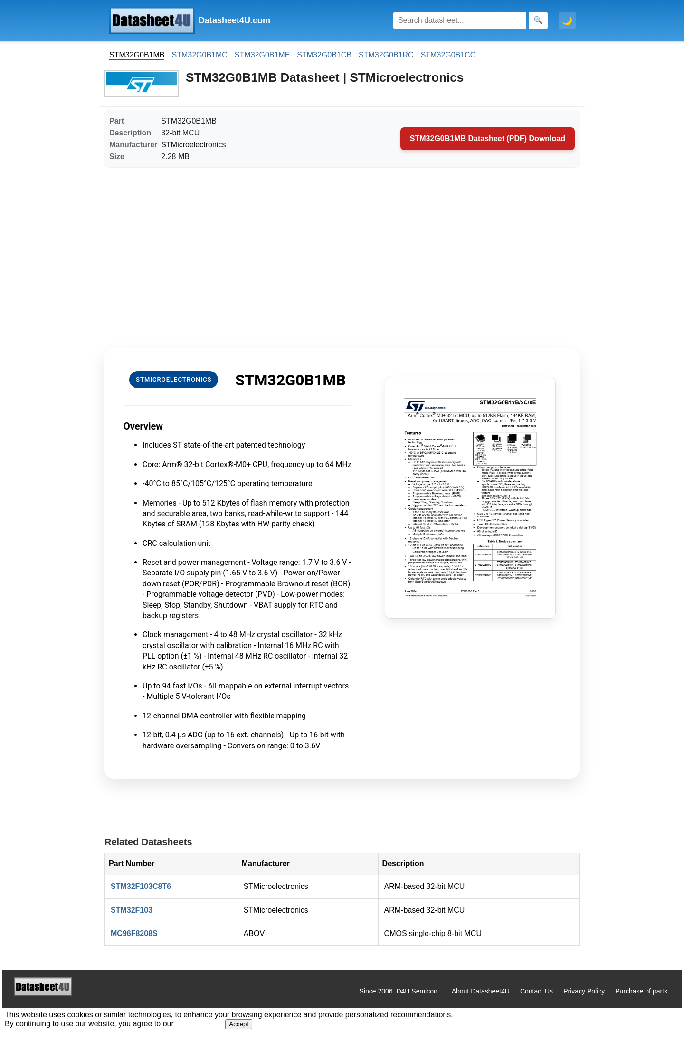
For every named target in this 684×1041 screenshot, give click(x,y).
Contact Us (536, 991)
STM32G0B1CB (324, 55)
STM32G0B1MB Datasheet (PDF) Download (487, 138)
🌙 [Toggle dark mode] (567, 20)
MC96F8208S (134, 933)
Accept (238, 1024)
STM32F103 (131, 910)
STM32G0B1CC (448, 55)
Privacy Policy (584, 991)
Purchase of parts (641, 991)
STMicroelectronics (193, 145)
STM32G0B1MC (199, 55)
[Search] (459, 20)
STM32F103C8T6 (141, 886)
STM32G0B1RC (386, 55)
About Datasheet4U (481, 991)
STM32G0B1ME (262, 55)
